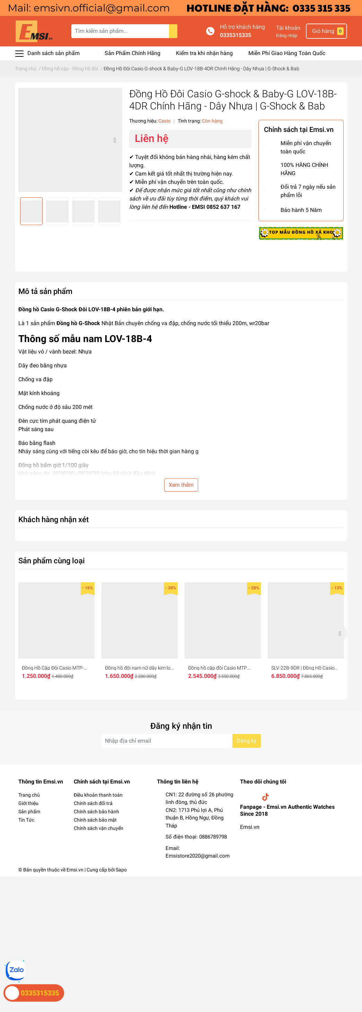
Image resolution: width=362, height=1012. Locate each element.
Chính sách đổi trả (93, 803)
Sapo (121, 869)
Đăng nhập (286, 35)
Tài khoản (288, 28)
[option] (70, 140)
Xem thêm (181, 485)
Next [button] (114, 139)
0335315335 (235, 35)
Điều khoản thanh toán (98, 795)
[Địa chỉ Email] (181, 741)
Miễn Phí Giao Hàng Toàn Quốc (286, 53)
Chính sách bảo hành (96, 811)
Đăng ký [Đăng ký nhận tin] (247, 740)
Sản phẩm (29, 811)
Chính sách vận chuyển (98, 828)
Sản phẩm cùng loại (51, 560)
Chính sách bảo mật (95, 820)
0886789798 (213, 837)
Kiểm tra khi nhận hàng (204, 53)
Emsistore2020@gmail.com (198, 856)
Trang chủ (29, 795)
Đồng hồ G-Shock (78, 323)
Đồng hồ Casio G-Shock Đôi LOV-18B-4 (66, 309)
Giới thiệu (28, 803)
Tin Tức (26, 820)
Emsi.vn (249, 827)
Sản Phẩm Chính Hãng (132, 53)
